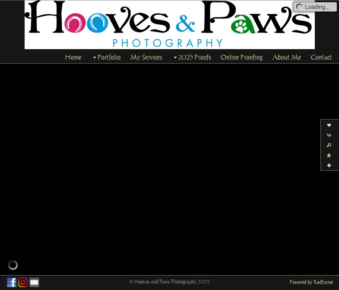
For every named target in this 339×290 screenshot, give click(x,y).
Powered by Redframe (311, 282)
